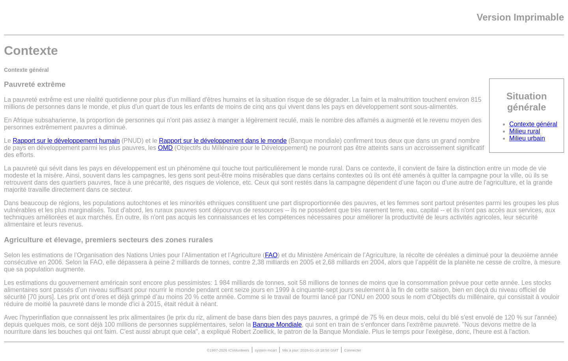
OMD (165, 147)
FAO (271, 255)
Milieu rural (524, 131)
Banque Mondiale (277, 324)
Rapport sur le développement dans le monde (223, 140)
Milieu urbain (527, 138)
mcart (272, 350)
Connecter (352, 350)
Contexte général (533, 124)
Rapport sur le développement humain (66, 140)
